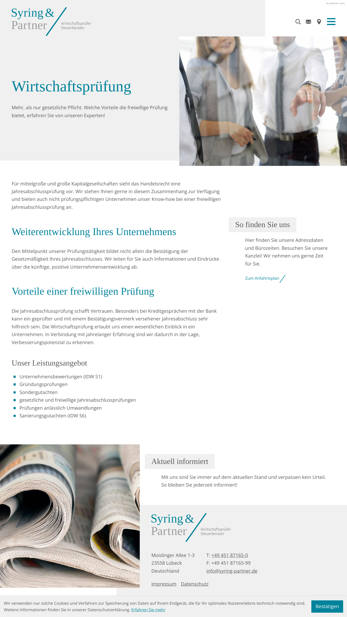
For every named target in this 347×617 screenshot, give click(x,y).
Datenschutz (195, 584)
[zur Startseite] (51, 21)
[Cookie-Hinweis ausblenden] (327, 606)
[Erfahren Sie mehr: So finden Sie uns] (285, 250)
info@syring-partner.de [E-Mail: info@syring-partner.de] (231, 571)
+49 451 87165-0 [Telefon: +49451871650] (229, 555)
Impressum (163, 584)
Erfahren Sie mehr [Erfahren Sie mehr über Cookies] (148, 609)
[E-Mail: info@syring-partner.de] (308, 21)
